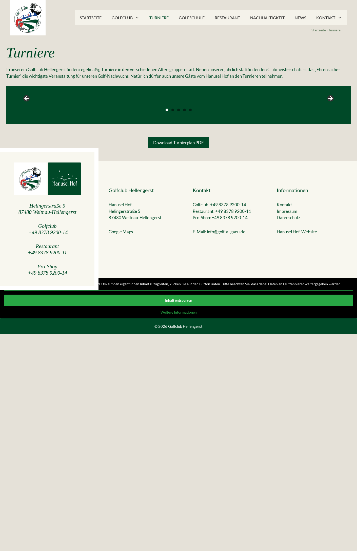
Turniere (159, 17)
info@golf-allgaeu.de (226, 448)
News (300, 17)
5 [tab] (190, 326)
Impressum (287, 428)
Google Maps (121, 448)
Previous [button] (27, 207)
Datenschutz (288, 434)
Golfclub (128, 17)
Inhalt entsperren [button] (178, 517)
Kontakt (331, 17)
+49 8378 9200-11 (47, 469)
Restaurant (227, 17)
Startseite (91, 17)
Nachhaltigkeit (267, 17)
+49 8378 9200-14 (48, 449)
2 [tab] (172, 326)
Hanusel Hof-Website (297, 448)
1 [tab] (167, 326)
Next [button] (330, 207)
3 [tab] (178, 326)
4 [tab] (184, 326)
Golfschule (192, 17)
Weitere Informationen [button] (179, 529)
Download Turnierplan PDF (178, 359)
